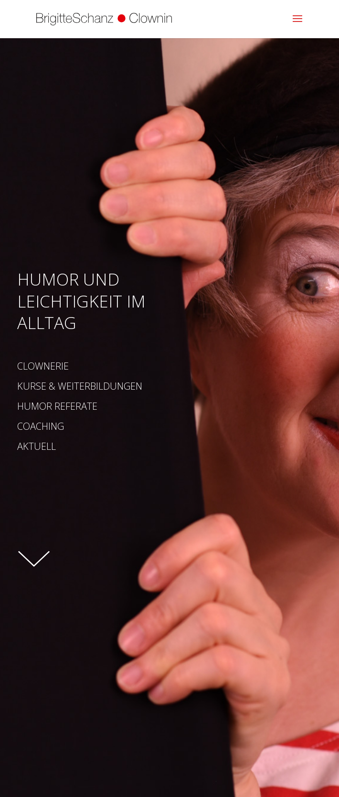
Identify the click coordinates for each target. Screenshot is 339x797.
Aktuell (62, 445)
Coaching (40, 425)
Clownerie (43, 365)
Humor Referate (57, 405)
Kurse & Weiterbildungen (79, 385)
